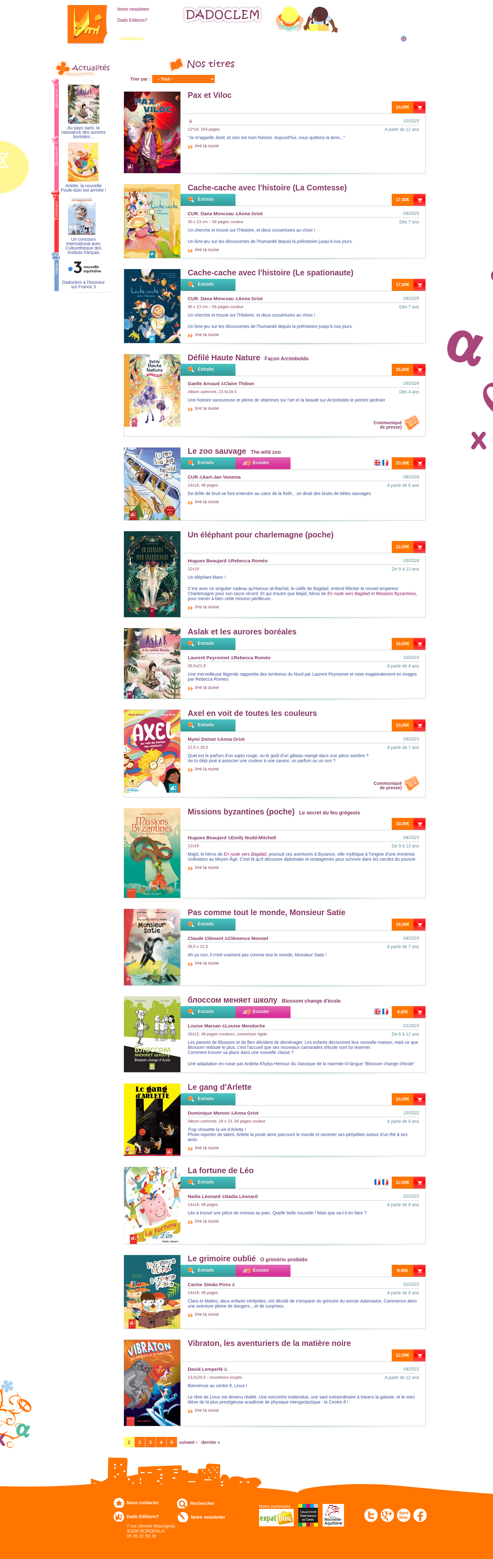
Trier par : (140, 79)
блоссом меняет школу (232, 999)
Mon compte (383, 8)
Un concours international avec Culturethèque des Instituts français (83, 246)
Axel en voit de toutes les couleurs (252, 713)
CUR (193, 213)
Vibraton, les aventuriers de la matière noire (269, 1343)
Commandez (174, 38)
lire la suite (207, 146)
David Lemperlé (205, 1369)
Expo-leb (215, 38)
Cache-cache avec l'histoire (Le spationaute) (270, 272)
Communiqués (258, 38)
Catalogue (131, 38)
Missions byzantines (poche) (241, 811)
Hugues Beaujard (207, 560)
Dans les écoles (351, 38)
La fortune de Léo (221, 1170)
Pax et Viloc (210, 95)
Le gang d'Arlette (220, 1087)
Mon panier (382, 21)
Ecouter (261, 462)
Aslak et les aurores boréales (242, 631)
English (415, 38)
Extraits (206, 199)
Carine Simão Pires (209, 1284)
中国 (414, 45)
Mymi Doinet (202, 739)
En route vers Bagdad (348, 593)
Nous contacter (143, 1502)
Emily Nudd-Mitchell (253, 837)
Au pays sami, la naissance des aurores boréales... (83, 132)
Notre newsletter (133, 9)
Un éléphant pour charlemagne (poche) (261, 534)
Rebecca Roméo (249, 560)
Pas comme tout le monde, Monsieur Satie (267, 912)
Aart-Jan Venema (221, 477)
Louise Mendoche (245, 1025)
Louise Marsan (204, 1025)
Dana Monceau (217, 213)
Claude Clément (205, 938)
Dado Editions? (132, 20)
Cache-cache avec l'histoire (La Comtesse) (267, 187)
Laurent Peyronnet (209, 657)
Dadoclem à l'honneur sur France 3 (83, 284)
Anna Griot (250, 213)
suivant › (188, 1442)
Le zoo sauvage (217, 451)
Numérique (304, 38)
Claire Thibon (239, 383)
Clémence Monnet (248, 938)
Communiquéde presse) (388, 425)
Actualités (91, 68)
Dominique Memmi (209, 1113)
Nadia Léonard (204, 1196)
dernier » (211, 1442)
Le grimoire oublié (222, 1258)
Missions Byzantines (396, 593)
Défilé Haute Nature (224, 357)
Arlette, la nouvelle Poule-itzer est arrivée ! (83, 188)
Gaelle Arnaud (203, 383)
